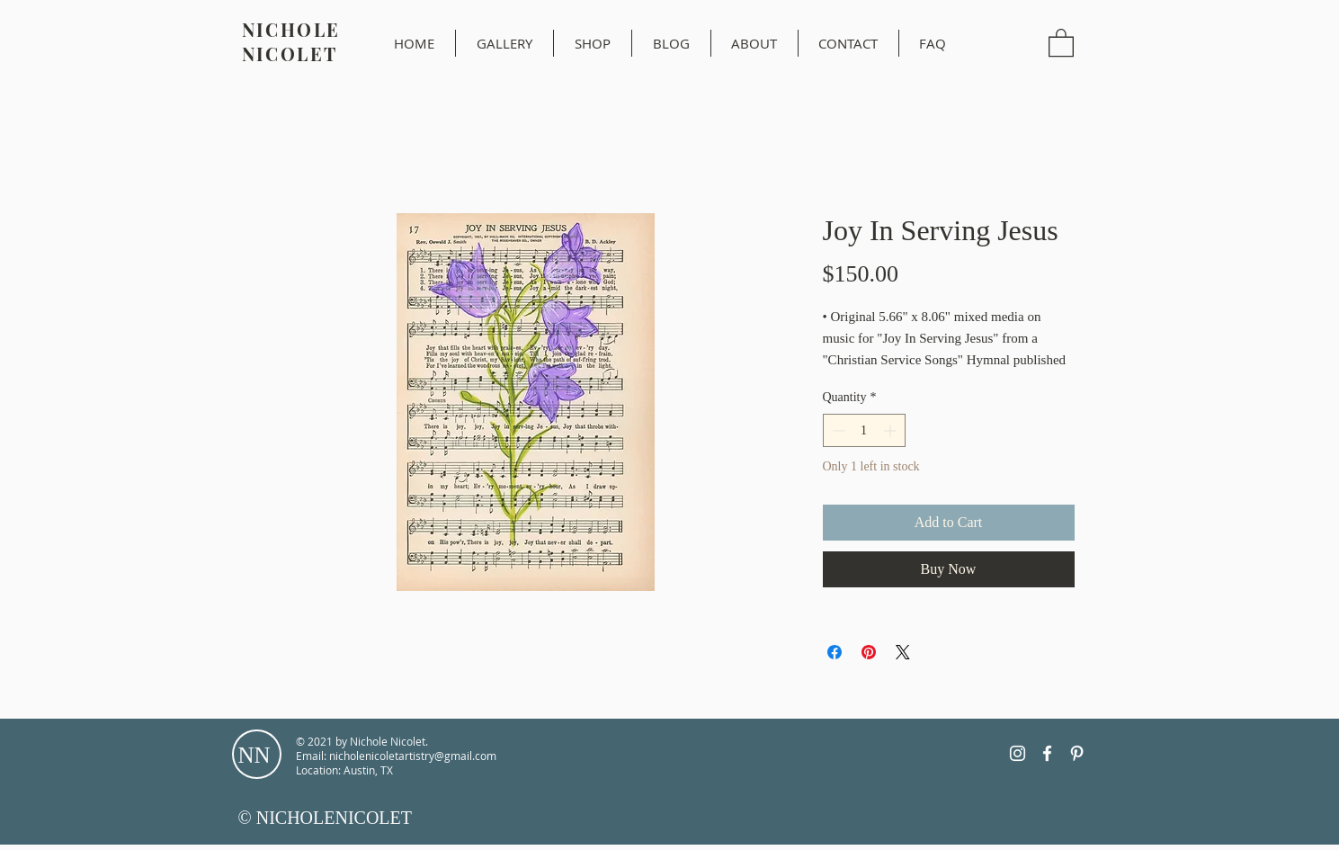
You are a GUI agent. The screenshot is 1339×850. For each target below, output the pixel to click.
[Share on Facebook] (834, 652)
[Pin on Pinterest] (868, 652)
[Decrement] (837, 430)
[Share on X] (903, 652)
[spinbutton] (864, 430)
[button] (1061, 42)
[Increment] (891, 430)
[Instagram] (1017, 753)
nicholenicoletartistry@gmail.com (412, 755)
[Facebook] (1047, 753)
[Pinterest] (1077, 753)
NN (254, 755)
